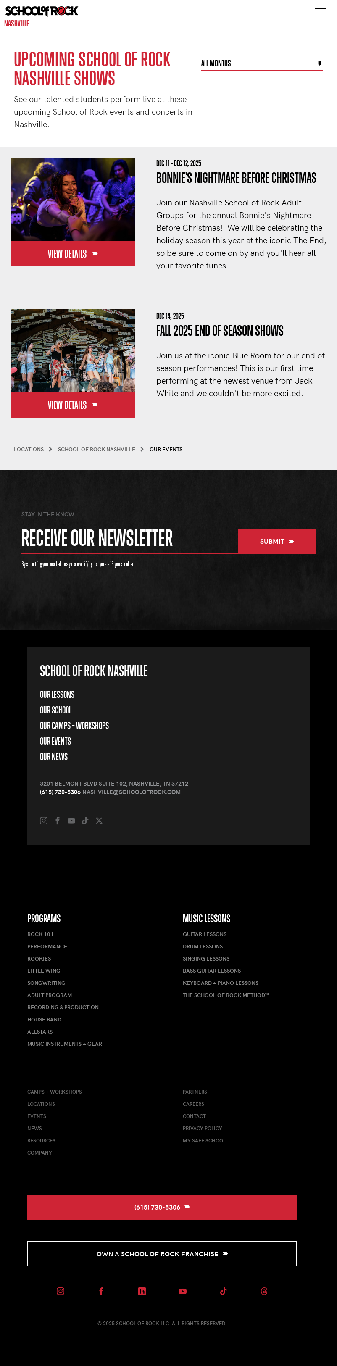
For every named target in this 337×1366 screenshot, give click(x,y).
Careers (193, 1103)
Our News (54, 757)
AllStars (40, 1031)
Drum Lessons (203, 946)
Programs (44, 918)
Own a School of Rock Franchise (162, 1253)
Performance (47, 946)
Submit (277, 541)
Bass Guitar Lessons (212, 970)
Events (36, 1116)
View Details (73, 254)
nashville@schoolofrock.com (131, 792)
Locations (41, 1103)
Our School (55, 710)
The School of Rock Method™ (226, 995)
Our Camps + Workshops (74, 726)
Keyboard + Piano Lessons (220, 983)
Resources (41, 1140)
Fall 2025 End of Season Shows (220, 331)
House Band (44, 1019)
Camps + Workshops (54, 1091)
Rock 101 (40, 934)
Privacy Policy (202, 1128)
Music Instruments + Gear (64, 1044)
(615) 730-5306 (60, 792)
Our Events (55, 741)
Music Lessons (206, 918)
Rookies (39, 958)
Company (39, 1152)
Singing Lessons (206, 958)
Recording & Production (63, 1007)
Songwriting (46, 983)
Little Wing (44, 970)
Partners (195, 1091)
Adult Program (49, 995)
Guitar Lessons (204, 934)
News (34, 1128)
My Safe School (204, 1140)
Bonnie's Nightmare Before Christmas (236, 178)
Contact (194, 1116)
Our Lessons (57, 694)
